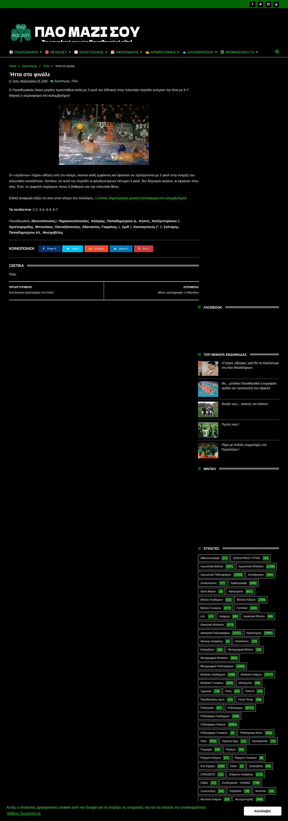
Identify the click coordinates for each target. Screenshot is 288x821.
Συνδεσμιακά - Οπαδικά (236, 543)
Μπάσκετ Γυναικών (211, 443)
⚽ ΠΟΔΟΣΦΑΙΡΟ (23, 52)
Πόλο (46, 66)
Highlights (206, 584)
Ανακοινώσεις (208, 343)
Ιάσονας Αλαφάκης (211, 401)
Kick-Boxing (235, 584)
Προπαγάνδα (260, 501)
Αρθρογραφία (239, 343)
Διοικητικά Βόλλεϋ (254, 376)
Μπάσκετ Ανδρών (251, 435)
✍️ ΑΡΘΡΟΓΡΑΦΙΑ (160, 52)
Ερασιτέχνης (29, 66)
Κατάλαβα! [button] (262, 811)
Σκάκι (233, 526)
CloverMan (207, 576)
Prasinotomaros (244, 593)
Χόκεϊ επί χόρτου (210, 568)
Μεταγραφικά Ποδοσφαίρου (217, 426)
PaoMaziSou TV (210, 593)
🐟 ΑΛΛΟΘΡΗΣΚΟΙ (197, 52)
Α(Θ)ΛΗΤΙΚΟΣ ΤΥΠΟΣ (246, 318)
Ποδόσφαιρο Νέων (251, 493)
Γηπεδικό (242, 368)
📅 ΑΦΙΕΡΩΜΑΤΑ (124, 52)
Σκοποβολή (256, 526)
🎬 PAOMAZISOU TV (237, 52)
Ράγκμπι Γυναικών (246, 518)
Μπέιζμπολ (245, 443)
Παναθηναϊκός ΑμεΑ (212, 460)
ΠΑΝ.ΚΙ (249, 451)
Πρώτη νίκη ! (230, 185)
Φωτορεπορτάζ (244, 560)
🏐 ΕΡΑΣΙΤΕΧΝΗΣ (89, 52)
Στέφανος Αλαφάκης (241, 535)
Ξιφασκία (205, 451)
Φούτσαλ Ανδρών (210, 560)
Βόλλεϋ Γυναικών (210, 368)
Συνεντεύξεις (208, 551)
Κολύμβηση (207, 410)
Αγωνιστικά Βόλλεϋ (211, 327)
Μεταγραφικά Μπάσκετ (214, 418)
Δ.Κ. (203, 376)
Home (12, 66)
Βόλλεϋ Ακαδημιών (211, 360)
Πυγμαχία (206, 510)
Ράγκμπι (231, 510)
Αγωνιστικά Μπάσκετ (250, 327)
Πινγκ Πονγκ (245, 460)
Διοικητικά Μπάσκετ (212, 385)
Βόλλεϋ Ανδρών (246, 360)
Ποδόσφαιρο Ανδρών (213, 485)
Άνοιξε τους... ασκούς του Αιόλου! (245, 164)
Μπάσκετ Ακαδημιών (212, 435)
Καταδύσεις (242, 401)
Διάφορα (224, 376)
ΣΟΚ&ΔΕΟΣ (207, 535)
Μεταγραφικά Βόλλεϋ (240, 410)
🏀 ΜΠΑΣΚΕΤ (56, 52)
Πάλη (228, 451)
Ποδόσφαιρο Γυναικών (213, 493)
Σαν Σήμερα (207, 526)
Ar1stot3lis (239, 568)
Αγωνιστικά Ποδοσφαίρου (215, 335)
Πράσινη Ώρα (230, 501)
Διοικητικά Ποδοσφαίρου (215, 393)
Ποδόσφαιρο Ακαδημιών (215, 476)
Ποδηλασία (207, 468)
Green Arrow (259, 576)
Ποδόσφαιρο (235, 468)
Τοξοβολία (235, 551)
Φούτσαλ (260, 551)
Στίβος (204, 543)
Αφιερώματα (235, 351)
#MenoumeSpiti (209, 318)
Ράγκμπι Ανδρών (210, 518)
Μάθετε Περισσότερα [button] (23, 814)
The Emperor (208, 601)
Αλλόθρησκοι (255, 335)
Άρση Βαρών (208, 351)
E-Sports (232, 576)
